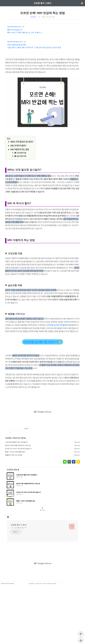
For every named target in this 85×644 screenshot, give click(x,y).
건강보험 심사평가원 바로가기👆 (43, 399)
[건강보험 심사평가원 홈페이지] (58, 382)
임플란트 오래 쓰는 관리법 (13, 513)
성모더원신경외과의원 (16, 45)
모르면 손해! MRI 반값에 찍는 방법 (42, 13)
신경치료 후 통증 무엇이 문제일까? (16, 500)
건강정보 (33, 17)
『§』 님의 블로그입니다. (19, 585)
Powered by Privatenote (7, 641)
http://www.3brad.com (14, 26)
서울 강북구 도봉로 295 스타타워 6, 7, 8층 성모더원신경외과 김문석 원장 (34, 47)
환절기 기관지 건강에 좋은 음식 (15, 509)
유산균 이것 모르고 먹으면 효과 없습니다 (18, 506)
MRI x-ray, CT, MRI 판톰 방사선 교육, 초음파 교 (24, 32)
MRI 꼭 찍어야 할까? (18, 174)
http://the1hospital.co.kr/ (15, 41)
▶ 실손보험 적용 (20, 185)
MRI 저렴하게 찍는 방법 (19, 178)
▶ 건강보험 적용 (20, 181)
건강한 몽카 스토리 (42, 3)
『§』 (39, 17)
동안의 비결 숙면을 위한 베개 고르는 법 (18, 503)
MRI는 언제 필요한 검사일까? (21, 170)
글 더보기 (42, 568)
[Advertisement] (42, 70)
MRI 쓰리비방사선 (14, 30)
